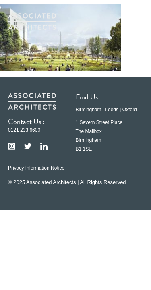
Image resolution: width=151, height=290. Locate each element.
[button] (131, 21)
